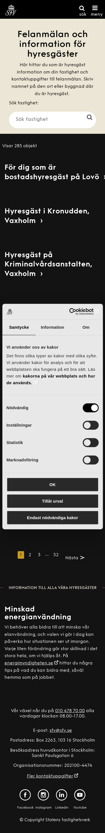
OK (52, 484)
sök (82, 14)
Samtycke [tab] (19, 327)
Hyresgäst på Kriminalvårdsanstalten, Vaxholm (48, 265)
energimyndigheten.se (28, 663)
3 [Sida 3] (39, 555)
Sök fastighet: (24, 103)
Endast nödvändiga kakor (52, 517)
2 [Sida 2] (30, 555)
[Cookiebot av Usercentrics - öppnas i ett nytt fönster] (75, 311)
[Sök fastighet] (52, 120)
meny (97, 14)
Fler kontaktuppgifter (50, 776)
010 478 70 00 (70, 711)
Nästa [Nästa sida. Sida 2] (71, 558)
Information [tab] (52, 327)
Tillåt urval (52, 501)
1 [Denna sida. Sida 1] (21, 555)
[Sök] (84, 117)
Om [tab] (86, 327)
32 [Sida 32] (56, 555)
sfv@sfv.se (61, 730)
